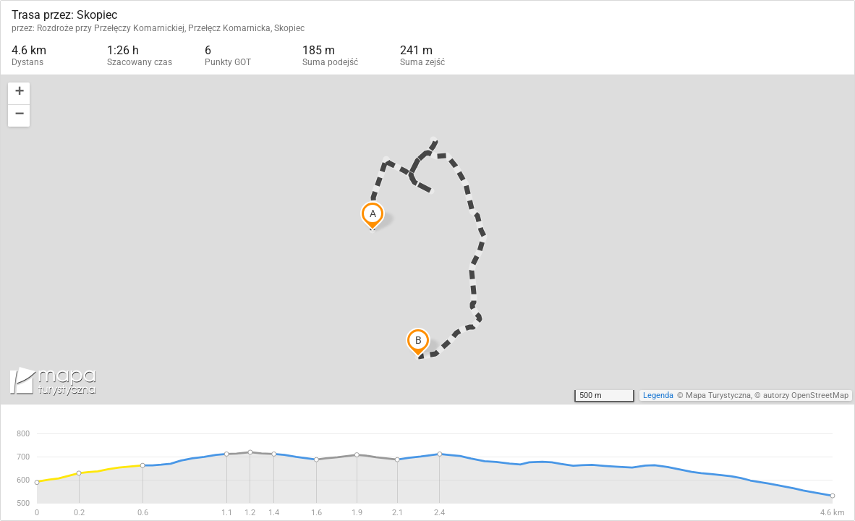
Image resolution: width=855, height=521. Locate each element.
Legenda (658, 395)
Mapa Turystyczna (718, 395)
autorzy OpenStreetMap (805, 395)
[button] (19, 93)
